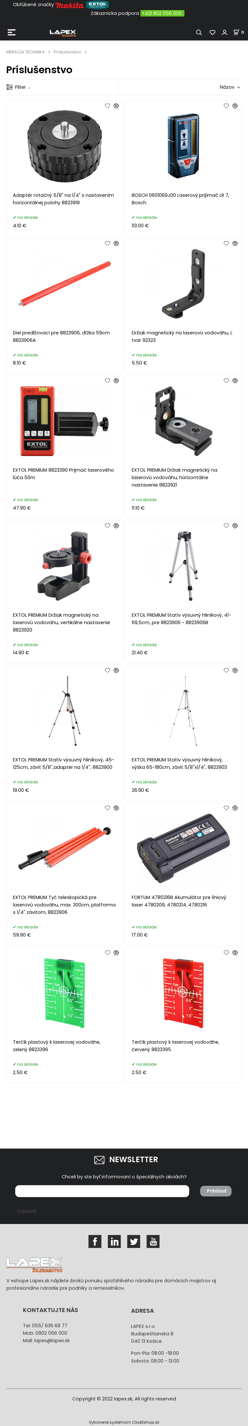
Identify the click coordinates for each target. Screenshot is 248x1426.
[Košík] (240, 32)
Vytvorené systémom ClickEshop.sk (124, 1422)
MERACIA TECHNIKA (25, 52)
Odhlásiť (26, 1211)
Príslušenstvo (67, 52)
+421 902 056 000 (162, 13)
